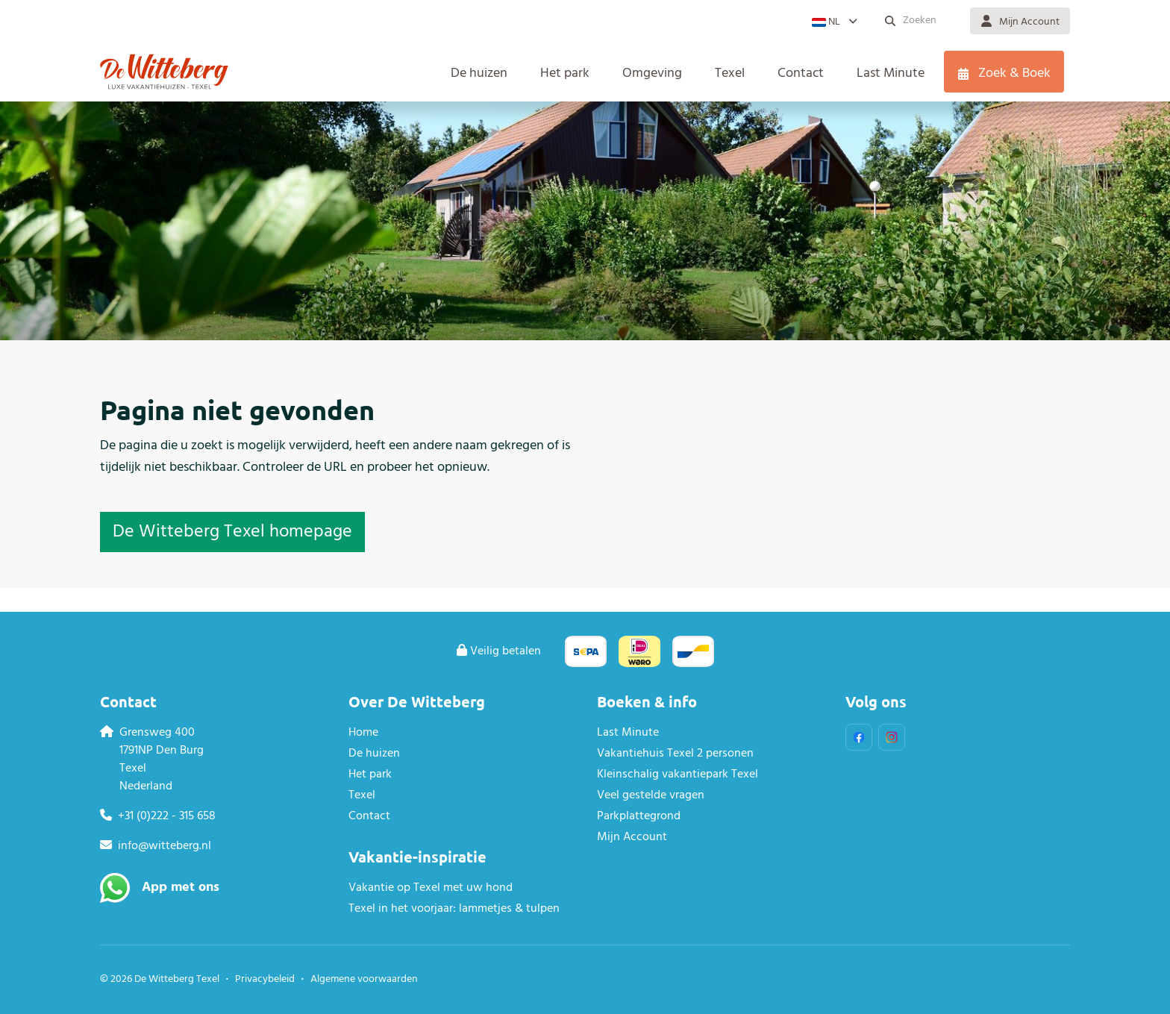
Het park (370, 774)
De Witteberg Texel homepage (232, 532)
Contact (369, 816)
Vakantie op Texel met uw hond (430, 888)
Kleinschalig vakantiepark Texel (677, 774)
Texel (361, 795)
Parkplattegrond (639, 816)
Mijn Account (632, 837)
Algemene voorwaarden (364, 979)
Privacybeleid (265, 979)
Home (363, 733)
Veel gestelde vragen (650, 795)
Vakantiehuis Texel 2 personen (675, 754)
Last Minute (628, 733)
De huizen (374, 754)
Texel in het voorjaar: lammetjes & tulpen (454, 909)
